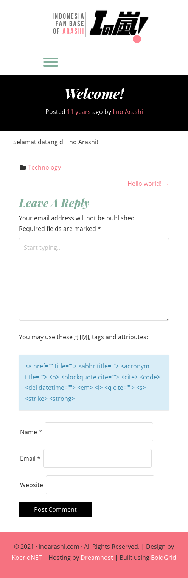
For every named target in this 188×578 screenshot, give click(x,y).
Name (31, 432)
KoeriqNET (27, 557)
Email (30, 458)
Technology (44, 167)
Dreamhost (97, 557)
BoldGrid (163, 557)
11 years (79, 111)
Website (31, 485)
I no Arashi (128, 111)
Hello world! (148, 183)
